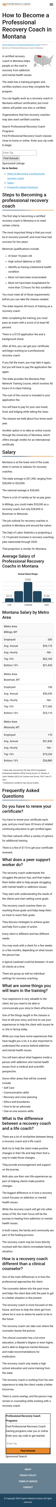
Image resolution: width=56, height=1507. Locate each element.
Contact (28, 1487)
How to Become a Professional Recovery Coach (21, 45)
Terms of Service (28, 1481)
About (28, 1469)
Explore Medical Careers (32, 1498)
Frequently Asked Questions (22, 187)
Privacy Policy (28, 1475)
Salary (10, 182)
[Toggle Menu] (51, 4)
